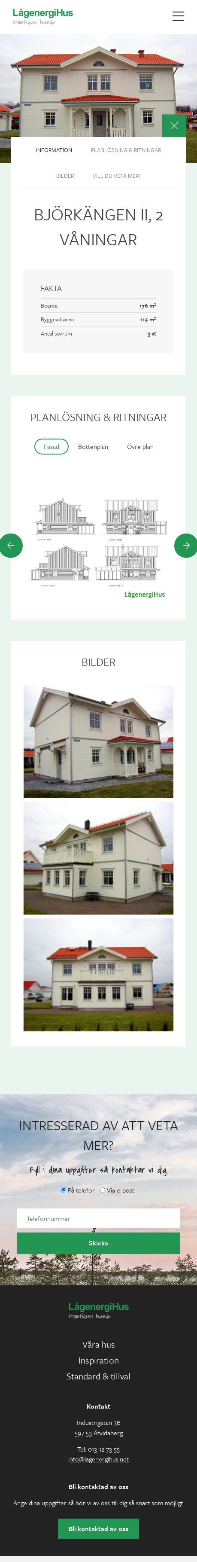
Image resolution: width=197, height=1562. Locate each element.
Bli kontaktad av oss (98, 1528)
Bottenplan (93, 446)
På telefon (78, 1190)
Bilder (65, 175)
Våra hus (98, 1344)
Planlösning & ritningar (126, 150)
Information (54, 150)
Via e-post (117, 1190)
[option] (98, 545)
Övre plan (140, 446)
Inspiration (99, 1360)
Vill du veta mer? (117, 175)
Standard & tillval (98, 1376)
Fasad (51, 446)
